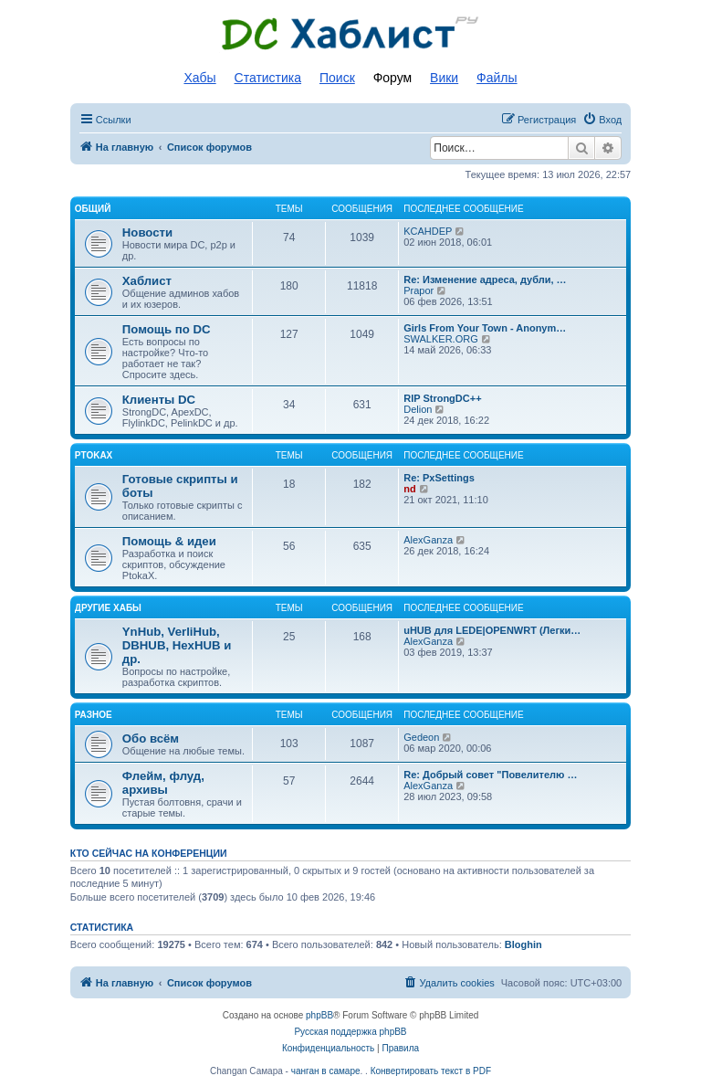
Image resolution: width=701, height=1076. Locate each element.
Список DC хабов (350, 34)
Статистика (268, 77)
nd (409, 488)
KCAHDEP (427, 231)
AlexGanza (428, 539)
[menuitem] (602, 120)
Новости (147, 232)
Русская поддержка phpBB (350, 1032)
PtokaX (94, 455)
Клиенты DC (158, 399)
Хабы (199, 77)
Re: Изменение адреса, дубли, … (484, 279)
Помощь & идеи (169, 541)
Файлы (496, 77)
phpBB (319, 1015)
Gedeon (421, 737)
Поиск (337, 77)
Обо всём (150, 738)
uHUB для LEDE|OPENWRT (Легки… (492, 630)
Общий (93, 209)
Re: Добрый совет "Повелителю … (490, 774)
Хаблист (147, 281)
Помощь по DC (166, 329)
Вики (444, 77)
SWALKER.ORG (440, 338)
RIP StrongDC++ (442, 398)
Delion (417, 409)
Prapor (418, 290)
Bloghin (523, 944)
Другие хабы (108, 608)
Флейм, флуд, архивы (163, 782)
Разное (93, 715)
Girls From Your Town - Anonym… (484, 327)
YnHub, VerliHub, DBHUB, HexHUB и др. (176, 645)
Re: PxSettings (439, 477)
